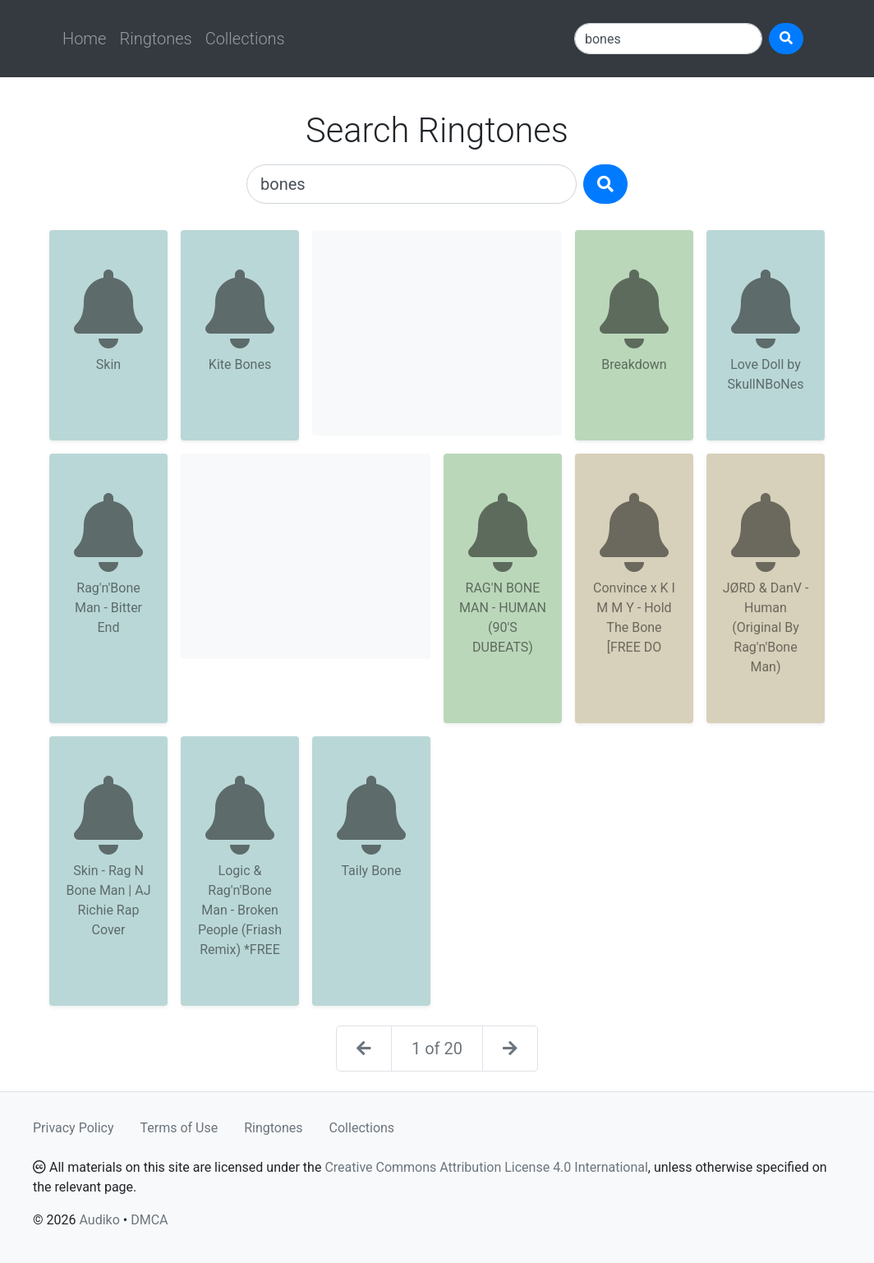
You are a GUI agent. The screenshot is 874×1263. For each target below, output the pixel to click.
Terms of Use (179, 1128)
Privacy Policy (73, 1128)
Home (84, 38)
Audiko (99, 1220)
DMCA (149, 1220)
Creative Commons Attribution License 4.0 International (485, 1167)
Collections (245, 38)
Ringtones (155, 38)
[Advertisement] (437, 333)
